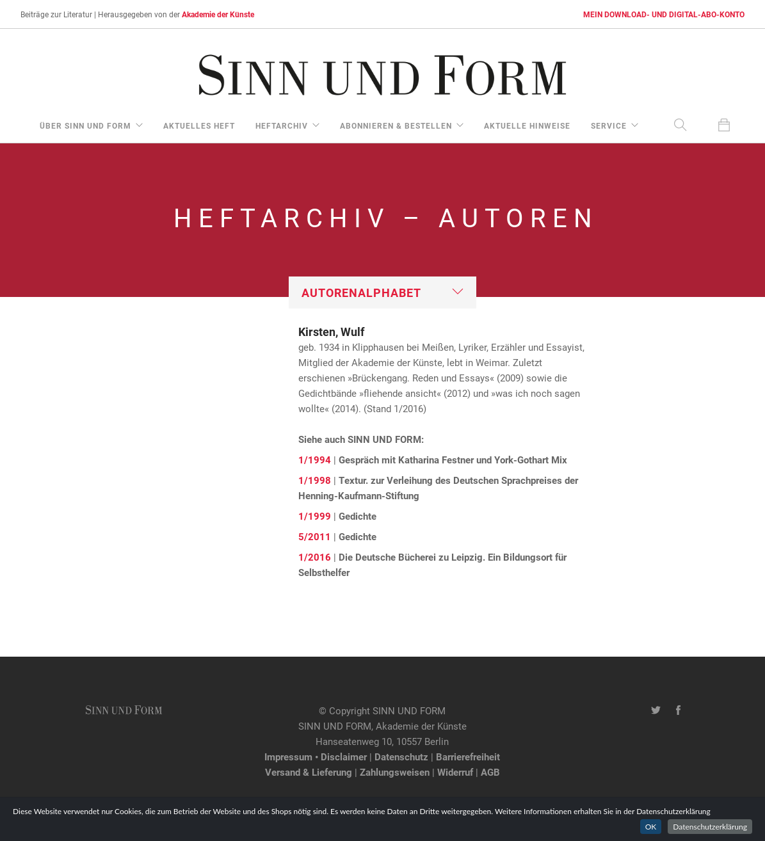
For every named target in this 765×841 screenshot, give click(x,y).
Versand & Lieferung (308, 771)
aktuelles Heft (199, 125)
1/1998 (314, 480)
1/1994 (314, 459)
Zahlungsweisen (395, 771)
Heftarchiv (281, 125)
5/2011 (314, 536)
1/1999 (314, 515)
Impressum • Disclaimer (315, 756)
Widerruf (455, 771)
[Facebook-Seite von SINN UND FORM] (678, 710)
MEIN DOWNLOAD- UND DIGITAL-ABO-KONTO (664, 14)
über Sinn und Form (85, 125)
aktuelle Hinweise (527, 125)
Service (609, 125)
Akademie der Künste (218, 14)
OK (651, 826)
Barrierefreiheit (468, 756)
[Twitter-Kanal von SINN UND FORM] (656, 710)
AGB (490, 771)
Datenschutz (401, 756)
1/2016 (314, 556)
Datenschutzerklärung (710, 826)
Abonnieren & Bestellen (396, 125)
